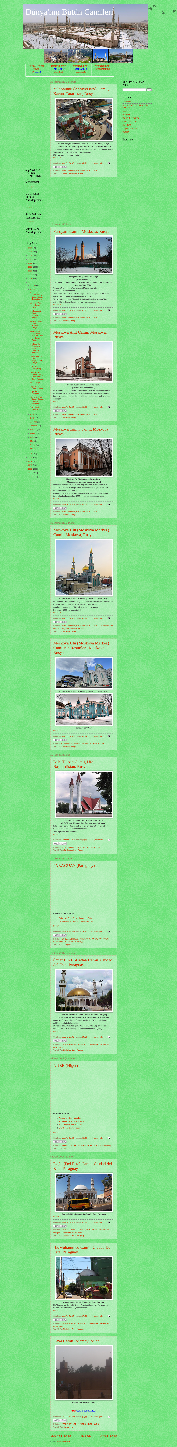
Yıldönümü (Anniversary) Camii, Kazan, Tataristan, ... (36, 296)
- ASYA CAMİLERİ (68, 171)
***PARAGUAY (92, 939)
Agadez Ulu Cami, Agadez (70, 1118)
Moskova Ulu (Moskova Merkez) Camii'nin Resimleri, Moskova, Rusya (81, 648)
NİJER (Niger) (65, 1065)
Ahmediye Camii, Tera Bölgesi (71, 1121)
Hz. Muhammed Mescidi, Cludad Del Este (76, 921)
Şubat (32, 445)
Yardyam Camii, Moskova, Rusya (81, 231)
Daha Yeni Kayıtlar (60, 1435)
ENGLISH (126, 132)
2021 (30, 267)
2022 (30, 263)
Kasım (33, 289)
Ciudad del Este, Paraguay (73, 1050)
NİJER (96, 1145)
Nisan (32, 437)
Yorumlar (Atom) (63, 1441)
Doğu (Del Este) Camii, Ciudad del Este (75, 918)
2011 (30, 473)
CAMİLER (58, 72)
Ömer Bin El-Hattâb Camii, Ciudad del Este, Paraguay (82, 962)
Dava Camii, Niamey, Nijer (76, 1341)
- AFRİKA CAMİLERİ (69, 1145)
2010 (30, 477)
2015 (30, 457)
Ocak (32, 449)
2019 (30, 275)
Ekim (32, 414)
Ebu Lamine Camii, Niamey (70, 1125)
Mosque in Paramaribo (62, 1233)
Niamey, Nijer (68, 1427)
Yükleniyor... (30, 187)
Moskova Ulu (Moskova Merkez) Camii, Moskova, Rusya (81, 532)
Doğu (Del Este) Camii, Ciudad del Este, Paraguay (36, 390)
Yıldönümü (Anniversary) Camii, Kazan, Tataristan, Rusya (81, 91)
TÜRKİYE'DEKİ (58, 66)
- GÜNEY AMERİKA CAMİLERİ (73, 939)
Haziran (33, 429)
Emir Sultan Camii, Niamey (70, 1128)
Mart (32, 441)
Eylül (32, 418)
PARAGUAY (58, 942)
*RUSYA (89, 171)
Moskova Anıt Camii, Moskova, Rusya (35, 314)
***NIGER (82, 1145)
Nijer (65, 1148)
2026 (30, 248)
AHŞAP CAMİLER (130, 129)
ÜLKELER (127, 114)
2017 (30, 282)
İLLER (125, 111)
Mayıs (33, 433)
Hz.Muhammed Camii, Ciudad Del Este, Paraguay (36, 400)
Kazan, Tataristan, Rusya (73, 173)
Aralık (32, 286)
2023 (30, 259)
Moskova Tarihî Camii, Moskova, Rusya (36, 324)
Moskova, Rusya (69, 320)
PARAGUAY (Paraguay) (74, 865)
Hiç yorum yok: (97, 163)
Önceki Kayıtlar (108, 1435)
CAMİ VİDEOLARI (130, 121)
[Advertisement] (83, 200)
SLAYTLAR (127, 125)
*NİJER (90, 1145)
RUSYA (97, 171)
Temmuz (34, 426)
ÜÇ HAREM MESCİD (131, 118)
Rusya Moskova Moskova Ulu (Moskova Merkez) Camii (83, 743)
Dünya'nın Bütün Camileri (69, 11)
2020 (30, 271)
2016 (30, 454)
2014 (30, 461)
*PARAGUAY (104, 939)
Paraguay (67, 945)
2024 (30, 255)
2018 (30, 278)
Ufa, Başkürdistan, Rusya (73, 850)
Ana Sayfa (85, 1435)
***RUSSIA (80, 171)
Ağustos (33, 422)
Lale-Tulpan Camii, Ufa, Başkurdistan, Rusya (73, 764)
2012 (30, 469)
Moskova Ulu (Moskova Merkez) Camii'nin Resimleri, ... (36, 348)
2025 (30, 252)
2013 (30, 465)
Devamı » (57, 158)
